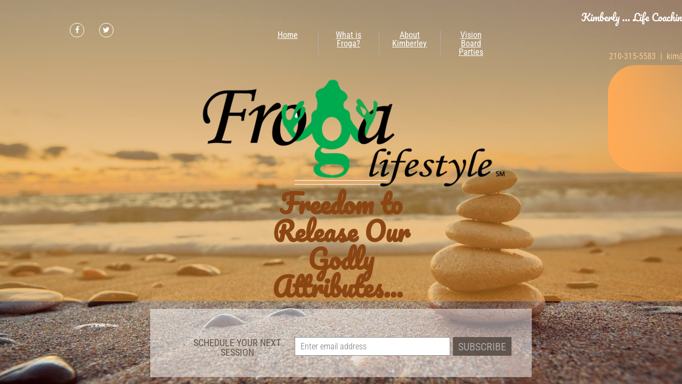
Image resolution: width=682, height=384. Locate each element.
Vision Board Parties (471, 43)
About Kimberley (409, 39)
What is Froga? (348, 39)
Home (288, 35)
